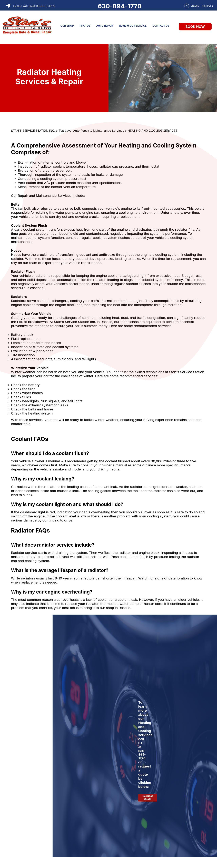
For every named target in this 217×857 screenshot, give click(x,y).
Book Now (195, 27)
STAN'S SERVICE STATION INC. (33, 130)
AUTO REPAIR (104, 25)
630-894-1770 (120, 6)
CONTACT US (161, 25)
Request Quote (148, 797)
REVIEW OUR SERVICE (133, 25)
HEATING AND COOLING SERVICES (152, 130)
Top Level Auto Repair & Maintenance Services (91, 130)
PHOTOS (85, 25)
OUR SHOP (67, 25)
